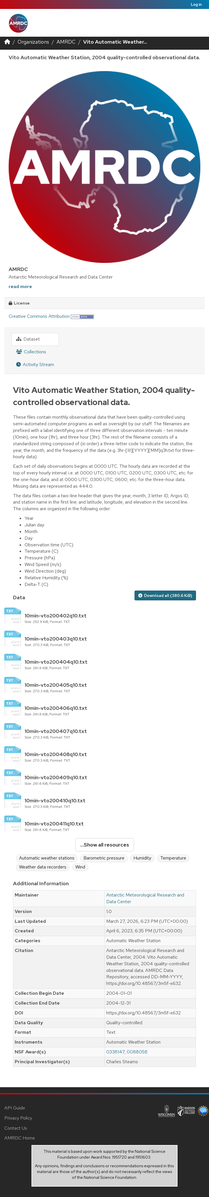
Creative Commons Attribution (39, 316)
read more (20, 286)
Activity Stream (35, 364)
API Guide (14, 1108)
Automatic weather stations (46, 858)
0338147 (115, 1052)
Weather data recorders (42, 867)
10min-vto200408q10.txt (56, 754)
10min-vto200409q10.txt (56, 777)
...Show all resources (104, 844)
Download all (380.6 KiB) (165, 595)
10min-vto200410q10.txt (55, 800)
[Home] (7, 41)
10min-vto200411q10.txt (54, 823)
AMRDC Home (19, 1138)
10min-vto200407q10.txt (56, 731)
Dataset (28, 339)
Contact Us (15, 1128)
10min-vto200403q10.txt (56, 638)
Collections (31, 352)
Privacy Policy (18, 1118)
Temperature (173, 858)
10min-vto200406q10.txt (56, 708)
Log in (196, 4)
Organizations (33, 41)
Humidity (142, 858)
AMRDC (66, 41)
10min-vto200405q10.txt (56, 685)
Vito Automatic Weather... (115, 41)
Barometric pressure (103, 858)
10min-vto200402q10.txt (56, 615)
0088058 (137, 1052)
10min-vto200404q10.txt (56, 661)
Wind (80, 867)
